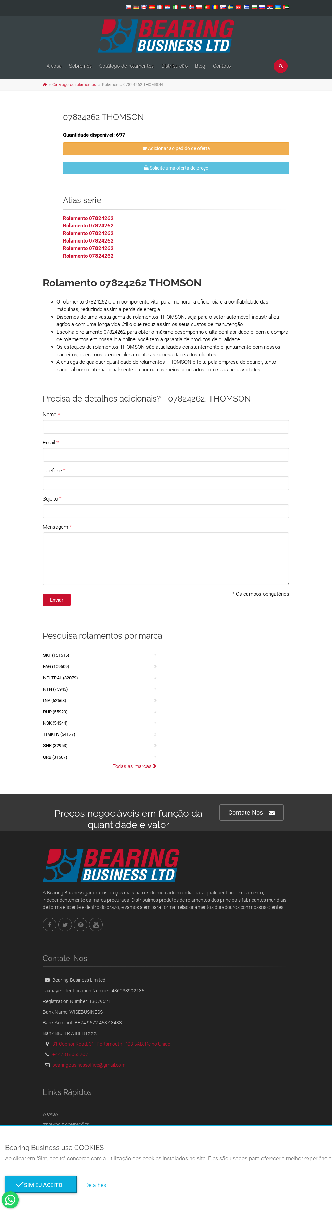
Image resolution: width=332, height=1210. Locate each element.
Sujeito (50, 499)
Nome (49, 414)
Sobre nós (80, 66)
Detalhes (95, 1185)
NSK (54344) (55, 723)
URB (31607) (55, 757)
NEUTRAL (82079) (60, 677)
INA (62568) (54, 700)
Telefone (52, 471)
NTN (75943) (55, 689)
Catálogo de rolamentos (126, 66)
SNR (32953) (55, 745)
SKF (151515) (56, 655)
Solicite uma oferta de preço (176, 168)
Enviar (56, 600)
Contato (222, 66)
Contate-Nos (251, 813)
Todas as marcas (135, 766)
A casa (54, 66)
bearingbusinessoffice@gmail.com (88, 1065)
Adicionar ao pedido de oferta (176, 148)
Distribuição (174, 66)
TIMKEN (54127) (59, 734)
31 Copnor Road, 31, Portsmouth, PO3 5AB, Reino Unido (111, 1044)
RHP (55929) (55, 711)
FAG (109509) (56, 666)
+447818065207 (70, 1054)
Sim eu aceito (41, 1185)
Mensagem (55, 527)
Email (49, 443)
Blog (200, 66)
